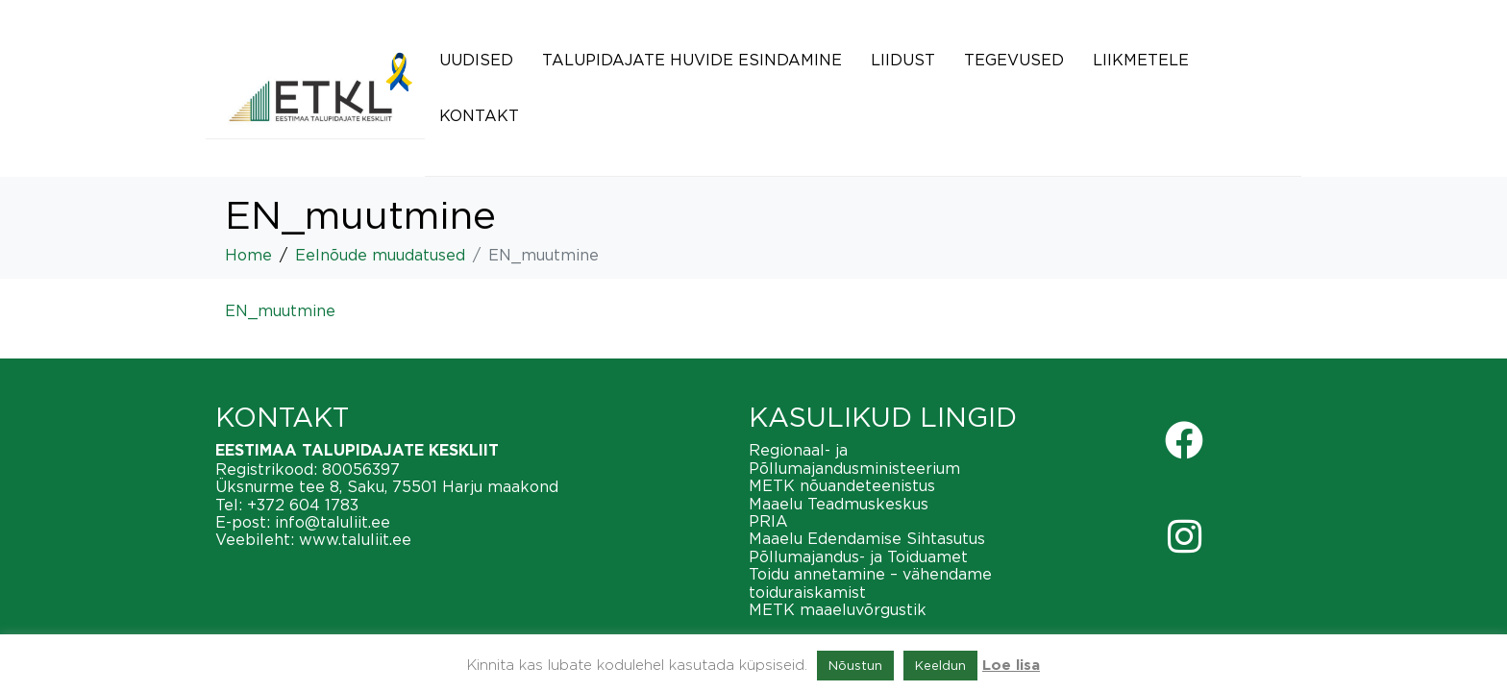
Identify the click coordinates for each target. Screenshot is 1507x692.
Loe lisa (1011, 665)
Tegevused (1014, 59)
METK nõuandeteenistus (842, 485)
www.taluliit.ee (355, 539)
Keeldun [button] (940, 665)
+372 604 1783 (302, 504)
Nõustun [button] (855, 665)
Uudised (476, 59)
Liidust (903, 59)
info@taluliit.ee (332, 522)
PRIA (768, 521)
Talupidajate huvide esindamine (692, 59)
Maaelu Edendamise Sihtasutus (867, 538)
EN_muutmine (280, 310)
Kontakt (479, 115)
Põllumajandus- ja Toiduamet (858, 556)
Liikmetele (1141, 59)
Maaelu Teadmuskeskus (838, 503)
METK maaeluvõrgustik (837, 609)
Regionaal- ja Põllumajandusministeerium (854, 458)
